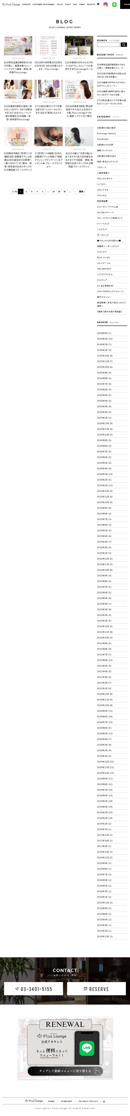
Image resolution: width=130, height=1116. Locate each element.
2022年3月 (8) (104, 609)
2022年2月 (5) (104, 615)
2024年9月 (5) (104, 440)
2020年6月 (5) (104, 727)
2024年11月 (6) (105, 429)
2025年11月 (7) (105, 361)
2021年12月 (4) (105, 626)
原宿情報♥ (102, 201)
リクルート (101, 167)
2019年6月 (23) (105, 795)
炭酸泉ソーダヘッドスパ (108, 246)
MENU (51, 4)
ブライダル (102, 195)
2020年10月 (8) (105, 705)
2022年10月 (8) (105, 570)
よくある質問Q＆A (105, 285)
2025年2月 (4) (104, 412)
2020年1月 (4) (104, 756)
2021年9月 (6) (104, 643)
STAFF (67, 4)
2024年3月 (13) (105, 474)
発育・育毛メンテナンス (107, 161)
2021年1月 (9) (104, 688)
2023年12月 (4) (105, 491)
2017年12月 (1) (105, 835)
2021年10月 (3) (105, 637)
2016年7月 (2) (104, 874)
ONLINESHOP (104, 268)
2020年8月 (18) (105, 716)
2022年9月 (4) (104, 575)
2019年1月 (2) (104, 823)
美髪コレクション (104, 150)
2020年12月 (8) (105, 694)
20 (59, 191)
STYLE (59, 4)
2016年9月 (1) (104, 863)
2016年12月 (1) (105, 851)
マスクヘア (102, 280)
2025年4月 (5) (104, 400)
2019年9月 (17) (105, 778)
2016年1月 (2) (104, 897)
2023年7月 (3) (104, 519)
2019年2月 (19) (105, 818)
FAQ (74, 4)
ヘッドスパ (102, 229)
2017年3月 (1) (104, 846)
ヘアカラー (102, 184)
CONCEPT (25, 4)
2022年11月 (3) (105, 564)
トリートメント (103, 223)
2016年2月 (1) (104, 891)
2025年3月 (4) (104, 406)
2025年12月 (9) (105, 355)
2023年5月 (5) (104, 530)
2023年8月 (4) (104, 513)
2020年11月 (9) (105, 699)
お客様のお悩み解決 (106, 127)
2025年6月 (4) (104, 389)
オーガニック (103, 235)
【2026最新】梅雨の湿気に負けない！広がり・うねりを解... (111, 93)
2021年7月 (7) (104, 654)
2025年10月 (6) (105, 367)
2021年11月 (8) (105, 632)
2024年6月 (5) (104, 457)
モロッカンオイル (104, 178)
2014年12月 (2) (105, 936)
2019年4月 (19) (105, 806)
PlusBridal (102, 139)
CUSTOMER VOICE (39, 4)
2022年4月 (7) (104, 603)
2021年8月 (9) (104, 648)
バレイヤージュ (104, 263)
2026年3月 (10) (105, 338)
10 (53, 191)
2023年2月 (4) (104, 547)
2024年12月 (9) (105, 423)
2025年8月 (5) (104, 378)
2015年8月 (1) (104, 913)
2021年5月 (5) (104, 665)
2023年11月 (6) (105, 496)
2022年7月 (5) (104, 586)
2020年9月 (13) (105, 710)
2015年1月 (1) (104, 930)
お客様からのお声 (105, 144)
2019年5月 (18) (105, 801)
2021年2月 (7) (104, 682)
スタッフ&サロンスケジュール (110, 291)
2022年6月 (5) (104, 592)
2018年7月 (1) (104, 829)
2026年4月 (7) (104, 333)
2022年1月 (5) (104, 620)
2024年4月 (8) (104, 468)
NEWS (81, 4)
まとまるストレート (105, 212)
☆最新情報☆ (103, 172)
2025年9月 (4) (104, 372)
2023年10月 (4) (105, 502)
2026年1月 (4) (104, 350)
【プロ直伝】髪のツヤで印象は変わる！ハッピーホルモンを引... (111, 102)
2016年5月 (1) (104, 885)
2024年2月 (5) (104, 479)
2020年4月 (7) (104, 739)
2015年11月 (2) (105, 902)
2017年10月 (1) (105, 840)
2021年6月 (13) (105, 660)
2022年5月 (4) (104, 598)
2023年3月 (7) (104, 541)
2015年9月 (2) (104, 908)
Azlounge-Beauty (106, 133)
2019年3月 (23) (105, 812)
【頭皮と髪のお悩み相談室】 (109, 311)
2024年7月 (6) (104, 451)
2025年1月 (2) (104, 417)
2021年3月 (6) (104, 677)
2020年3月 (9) (104, 744)
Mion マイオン (104, 257)
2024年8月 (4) (104, 445)
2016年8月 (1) (104, 868)
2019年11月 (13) (105, 767)
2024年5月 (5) (104, 462)
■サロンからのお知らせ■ (109, 240)
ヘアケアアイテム (105, 274)
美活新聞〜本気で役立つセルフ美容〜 (111, 304)
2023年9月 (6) (104, 507)
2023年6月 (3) (104, 524)
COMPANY (66, 1101)
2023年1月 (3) (104, 553)
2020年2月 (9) (104, 750)
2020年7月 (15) (105, 722)
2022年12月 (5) (105, 558)
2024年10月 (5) (105, 434)
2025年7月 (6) (104, 383)
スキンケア (102, 251)
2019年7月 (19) (105, 789)
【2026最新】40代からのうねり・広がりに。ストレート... (111, 84)
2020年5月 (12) (105, 733)
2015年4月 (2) (104, 919)
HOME (51, 1101)
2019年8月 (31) (105, 784)
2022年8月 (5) (104, 581)
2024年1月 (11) (105, 485)
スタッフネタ (102, 189)
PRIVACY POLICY (88, 1101)
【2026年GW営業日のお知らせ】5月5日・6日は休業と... (111, 75)
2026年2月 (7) (104, 344)
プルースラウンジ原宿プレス (110, 218)
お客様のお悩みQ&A (106, 156)
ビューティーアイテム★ (107, 206)
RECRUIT (90, 4)
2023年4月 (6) (104, 536)
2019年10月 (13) (105, 773)
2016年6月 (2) (104, 880)
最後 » (82, 191)
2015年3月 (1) (104, 925)
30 (64, 191)
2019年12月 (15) (105, 761)
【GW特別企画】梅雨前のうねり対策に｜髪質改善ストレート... (111, 66)
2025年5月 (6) (104, 395)
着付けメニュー (104, 297)
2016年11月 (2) (105, 857)
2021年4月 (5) (104, 671)
